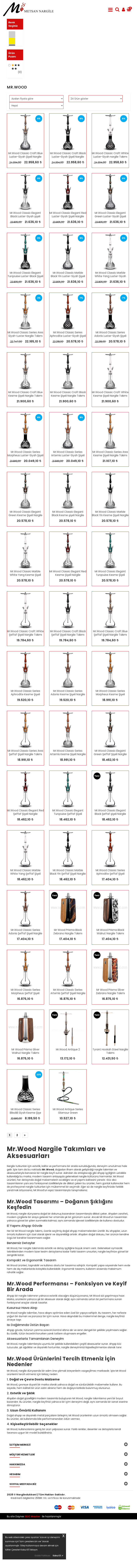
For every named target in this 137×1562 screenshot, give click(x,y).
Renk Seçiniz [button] (13, 24)
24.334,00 (15, 205)
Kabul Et (58, 1555)
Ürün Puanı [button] (12, 72)
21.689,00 (15, 503)
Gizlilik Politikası (42, 1555)
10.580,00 (16, 1161)
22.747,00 (16, 384)
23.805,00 (16, 264)
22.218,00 (57, 384)
